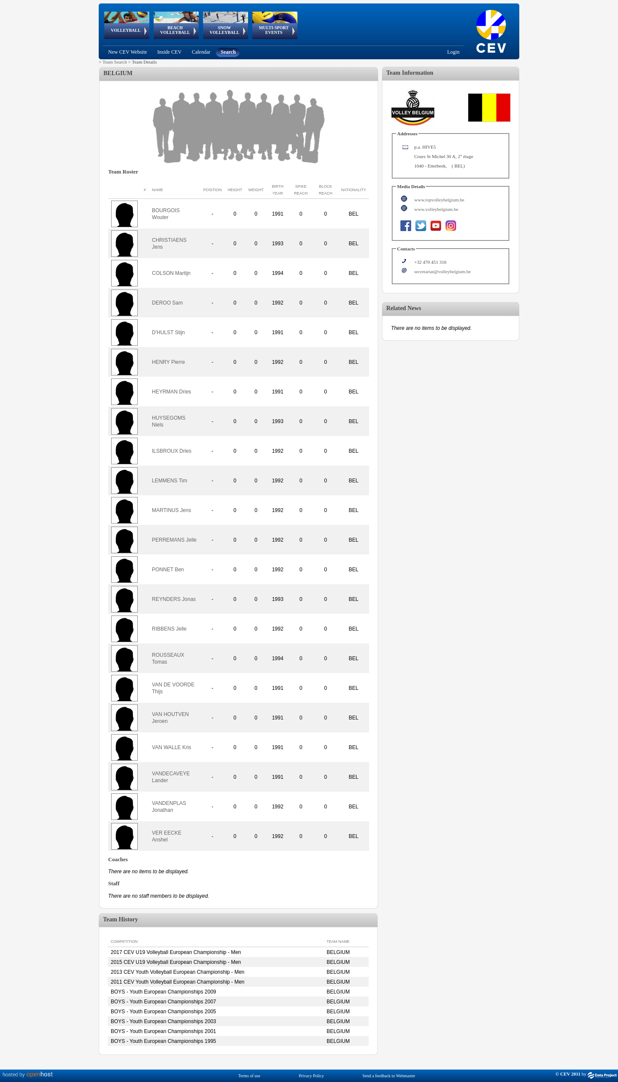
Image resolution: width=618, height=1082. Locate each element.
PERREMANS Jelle (174, 540)
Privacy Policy (311, 1075)
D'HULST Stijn (168, 332)
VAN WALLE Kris (171, 747)
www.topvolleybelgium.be (439, 199)
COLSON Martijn (171, 273)
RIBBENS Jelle (169, 629)
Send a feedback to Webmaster (389, 1075)
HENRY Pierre (168, 362)
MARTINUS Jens (171, 510)
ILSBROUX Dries (171, 451)
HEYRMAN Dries (171, 392)
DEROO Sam (167, 303)
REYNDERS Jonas (174, 599)
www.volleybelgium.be (436, 209)
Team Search (115, 61)
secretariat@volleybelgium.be (442, 271)
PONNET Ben (168, 570)
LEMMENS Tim (169, 481)
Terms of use (249, 1075)
